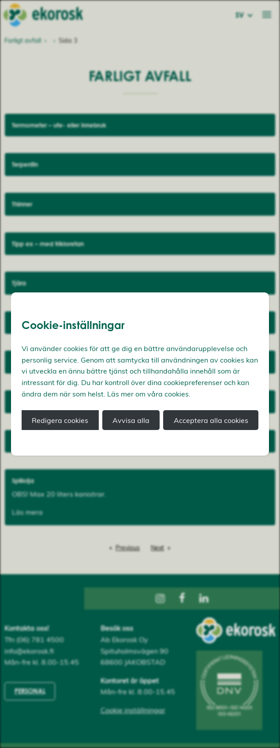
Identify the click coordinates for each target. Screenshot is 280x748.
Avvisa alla (130, 420)
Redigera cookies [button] (60, 420)
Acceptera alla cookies (211, 420)
